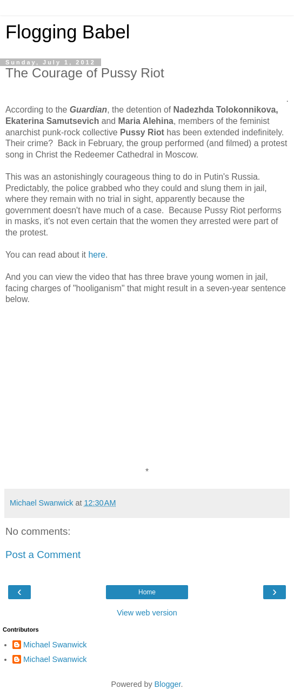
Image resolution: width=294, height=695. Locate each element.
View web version (147, 612)
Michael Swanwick (55, 644)
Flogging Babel (67, 32)
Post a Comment (43, 554)
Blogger (168, 684)
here (96, 254)
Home (147, 592)
